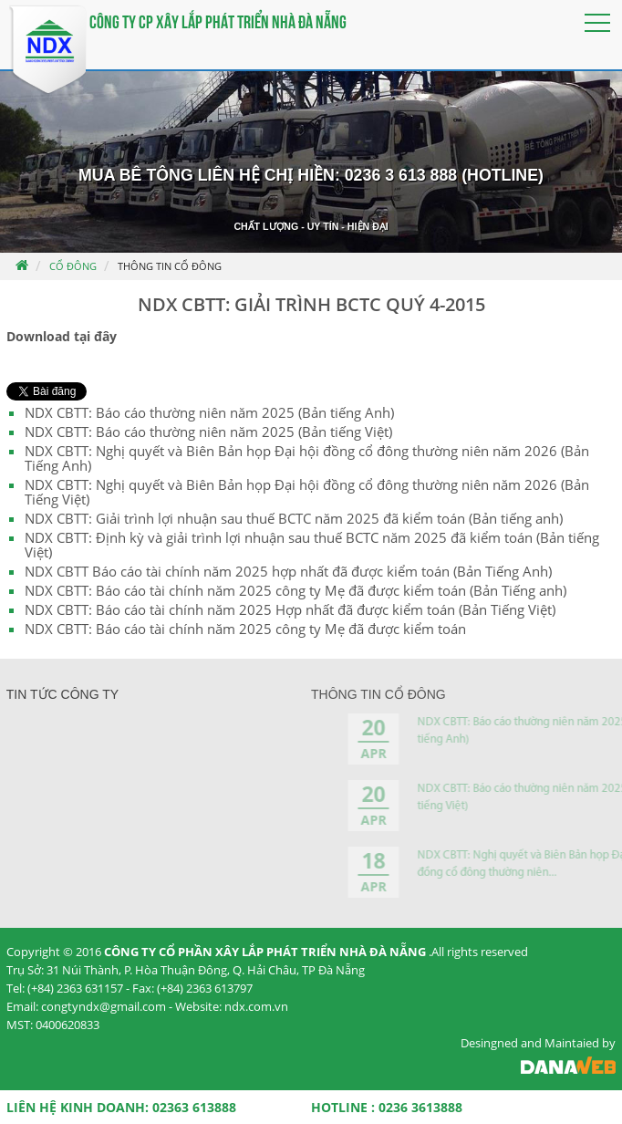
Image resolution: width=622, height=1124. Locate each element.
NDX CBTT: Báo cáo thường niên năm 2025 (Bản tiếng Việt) (208, 431)
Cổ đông (73, 266)
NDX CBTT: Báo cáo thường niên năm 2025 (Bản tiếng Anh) (209, 412)
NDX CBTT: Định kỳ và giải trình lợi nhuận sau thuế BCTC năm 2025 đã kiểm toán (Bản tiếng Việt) (312, 544)
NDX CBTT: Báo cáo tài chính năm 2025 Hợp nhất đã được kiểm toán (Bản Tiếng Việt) (290, 609)
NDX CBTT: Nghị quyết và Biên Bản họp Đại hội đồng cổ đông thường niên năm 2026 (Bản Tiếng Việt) (307, 491)
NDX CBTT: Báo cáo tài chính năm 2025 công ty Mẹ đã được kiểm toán (245, 628)
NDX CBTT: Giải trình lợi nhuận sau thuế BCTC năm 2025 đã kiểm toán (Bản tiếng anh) (294, 518)
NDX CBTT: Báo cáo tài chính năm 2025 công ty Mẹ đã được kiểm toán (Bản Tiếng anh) (295, 590)
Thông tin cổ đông (170, 266)
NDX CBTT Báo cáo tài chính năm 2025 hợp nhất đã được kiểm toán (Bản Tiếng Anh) (288, 571)
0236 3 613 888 (401, 175)
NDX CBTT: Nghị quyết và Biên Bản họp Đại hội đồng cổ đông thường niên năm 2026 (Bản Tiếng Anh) (307, 458)
